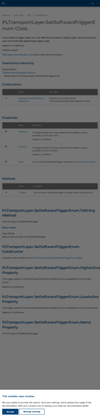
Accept (10, 411)
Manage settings (31, 411)
